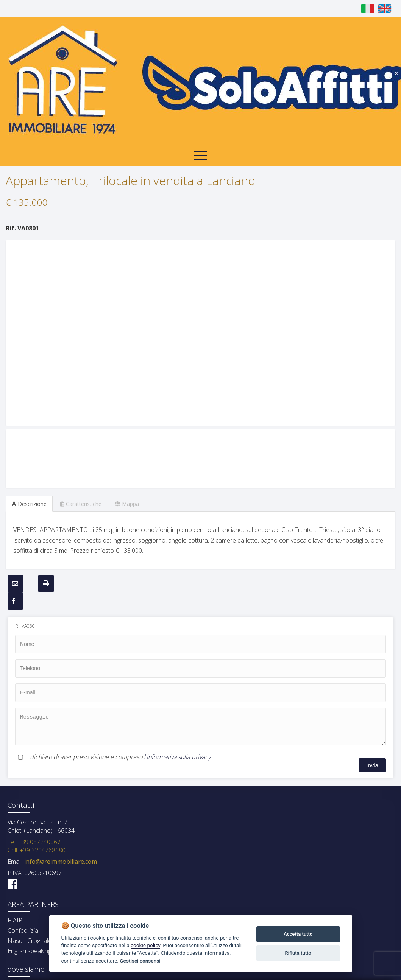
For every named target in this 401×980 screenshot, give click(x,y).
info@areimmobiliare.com (60, 861)
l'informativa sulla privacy (177, 757)
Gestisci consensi (140, 961)
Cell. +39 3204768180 (37, 850)
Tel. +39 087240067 (34, 842)
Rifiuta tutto (298, 953)
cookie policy (145, 945)
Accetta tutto (298, 934)
